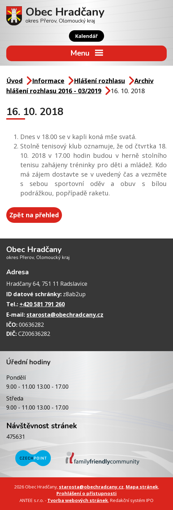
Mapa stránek (142, 487)
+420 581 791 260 (42, 304)
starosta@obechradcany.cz (64, 314)
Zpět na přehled (34, 215)
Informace (48, 80)
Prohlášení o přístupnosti (86, 493)
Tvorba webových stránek (77, 500)
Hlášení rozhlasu (99, 80)
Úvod (14, 80)
